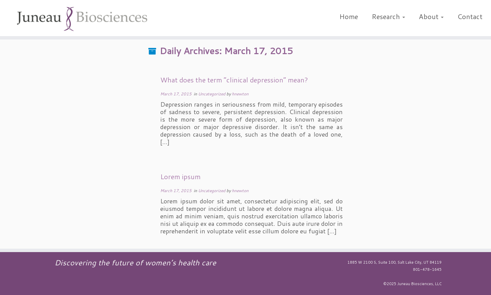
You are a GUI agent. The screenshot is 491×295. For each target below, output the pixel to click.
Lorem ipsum (180, 176)
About (431, 16)
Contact (469, 16)
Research (388, 16)
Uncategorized (212, 94)
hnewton (240, 94)
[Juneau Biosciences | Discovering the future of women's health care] (82, 20)
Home (348, 16)
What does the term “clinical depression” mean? (234, 79)
